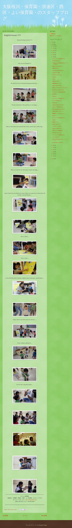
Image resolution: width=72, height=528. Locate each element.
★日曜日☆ (54, 94)
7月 (53, 56)
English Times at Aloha (57, 85)
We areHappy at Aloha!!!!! (57, 142)
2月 (53, 153)
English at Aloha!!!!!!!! (57, 128)
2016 (52, 42)
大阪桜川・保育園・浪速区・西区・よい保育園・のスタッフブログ (36, 12)
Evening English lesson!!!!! (57, 70)
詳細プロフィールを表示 (55, 35)
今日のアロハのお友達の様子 (59, 92)
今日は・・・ (55, 79)
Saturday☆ (54, 96)
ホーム (25, 515)
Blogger (45, 525)
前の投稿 (44, 515)
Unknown (53, 33)
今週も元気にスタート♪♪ (57, 111)
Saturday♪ (54, 77)
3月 (53, 151)
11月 (54, 48)
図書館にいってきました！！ (59, 113)
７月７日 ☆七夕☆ (56, 126)
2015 (52, 44)
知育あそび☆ (55, 122)
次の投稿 (5, 515)
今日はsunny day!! (56, 60)
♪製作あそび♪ (55, 68)
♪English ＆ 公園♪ (56, 72)
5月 (53, 147)
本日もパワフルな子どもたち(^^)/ (59, 87)
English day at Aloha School (58, 89)
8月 (53, 54)
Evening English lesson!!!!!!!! (58, 109)
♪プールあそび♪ (55, 137)
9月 (53, 52)
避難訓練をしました (56, 83)
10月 (54, 50)
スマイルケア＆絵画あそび (58, 98)
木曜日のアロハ (55, 81)
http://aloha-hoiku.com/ (31, 499)
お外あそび (54, 102)
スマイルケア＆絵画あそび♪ (58, 58)
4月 (53, 149)
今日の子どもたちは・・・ (58, 74)
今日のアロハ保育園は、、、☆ (59, 130)
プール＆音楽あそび (56, 100)
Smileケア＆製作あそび (57, 107)
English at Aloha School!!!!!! (58, 104)
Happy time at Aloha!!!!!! (57, 66)
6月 (53, 145)
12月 (54, 46)
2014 (52, 158)
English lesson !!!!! (56, 124)
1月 (53, 156)
